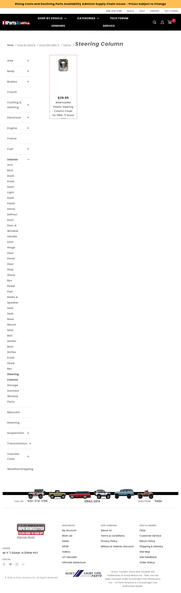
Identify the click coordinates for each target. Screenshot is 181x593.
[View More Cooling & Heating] (28, 105)
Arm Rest (10, 167)
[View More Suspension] (28, 433)
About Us (106, 530)
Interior (12, 159)
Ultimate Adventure (74, 562)
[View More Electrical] (28, 117)
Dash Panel (11, 200)
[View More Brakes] (28, 81)
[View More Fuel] (28, 149)
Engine (12, 128)
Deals (130, 11)
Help (142, 11)
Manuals (13, 412)
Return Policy (147, 541)
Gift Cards (171, 11)
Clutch (12, 92)
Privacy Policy (109, 541)
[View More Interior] (28, 159)
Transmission (17, 443)
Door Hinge (11, 244)
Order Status (147, 562)
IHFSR (65, 546)
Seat (10, 308)
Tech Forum (119, 18)
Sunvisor (13, 390)
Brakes (12, 82)
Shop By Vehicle (52, 18)
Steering (13, 423)
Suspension (15, 433)
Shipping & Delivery (151, 546)
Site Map (145, 551)
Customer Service (150, 535)
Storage (12, 385)
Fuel (10, 149)
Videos (66, 551)
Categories (88, 18)
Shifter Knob (11, 354)
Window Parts (12, 399)
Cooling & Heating (14, 105)
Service (109, 26)
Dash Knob (10, 178)
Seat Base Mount (11, 319)
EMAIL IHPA (92, 501)
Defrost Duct (12, 217)
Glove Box (11, 277)
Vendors (58, 26)
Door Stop (10, 266)
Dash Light (10, 189)
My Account (69, 530)
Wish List (67, 535)
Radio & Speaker (12, 299)
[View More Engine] (28, 128)
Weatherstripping (20, 469)
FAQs (158, 501)
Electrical (14, 118)
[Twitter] (10, 564)
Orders (154, 11)
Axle (10, 61)
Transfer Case (13, 456)
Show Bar (10, 365)
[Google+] (23, 564)
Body (10, 71)
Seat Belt (10, 332)
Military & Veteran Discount (117, 546)
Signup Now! (31, 531)
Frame (11, 138)
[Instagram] (17, 564)
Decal (11, 209)
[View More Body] (28, 71)
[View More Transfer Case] (28, 456)
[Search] (154, 22)
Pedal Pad (11, 288)
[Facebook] (4, 564)
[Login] (162, 22)
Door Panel (11, 255)
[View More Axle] (28, 60)
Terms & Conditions (113, 535)
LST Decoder (69, 557)
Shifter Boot (11, 343)
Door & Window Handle (12, 231)
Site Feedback (148, 557)
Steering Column (13, 376)
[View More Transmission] (30, 443)
